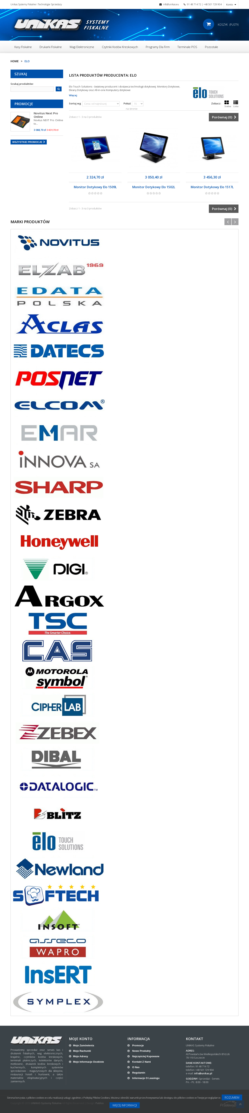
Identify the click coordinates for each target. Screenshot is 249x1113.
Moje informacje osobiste (88, 1061)
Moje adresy (80, 1056)
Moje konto (80, 1038)
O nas (136, 1067)
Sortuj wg (75, 103)
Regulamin (138, 1072)
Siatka (227, 104)
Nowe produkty (141, 1050)
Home (15, 61)
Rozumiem (232, 1097)
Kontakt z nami (141, 1061)
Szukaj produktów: (22, 84)
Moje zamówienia (83, 1045)
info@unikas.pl (203, 1073)
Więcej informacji (124, 1105)
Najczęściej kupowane (145, 1056)
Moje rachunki (82, 1050)
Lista (235, 104)
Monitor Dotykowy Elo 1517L (212, 187)
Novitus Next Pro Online (46, 115)
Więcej (73, 95)
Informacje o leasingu (146, 1078)
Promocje (23, 103)
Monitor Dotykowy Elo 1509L (95, 187)
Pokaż (127, 103)
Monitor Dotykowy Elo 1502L (153, 187)
